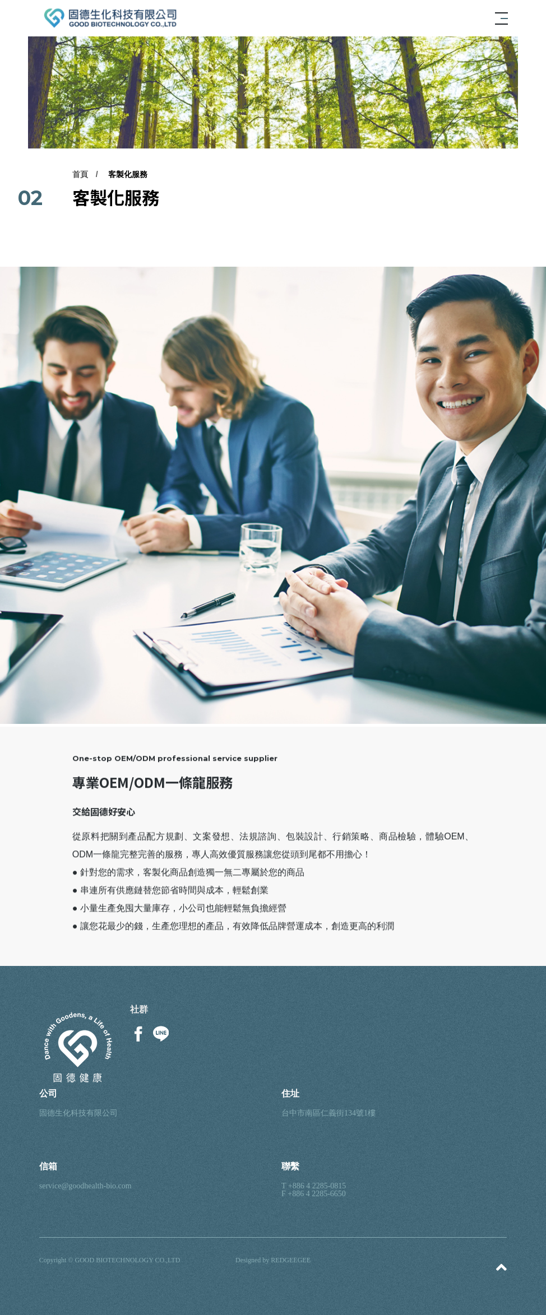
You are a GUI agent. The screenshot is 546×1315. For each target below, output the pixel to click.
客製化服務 (127, 175)
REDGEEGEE (291, 1260)
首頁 (80, 175)
